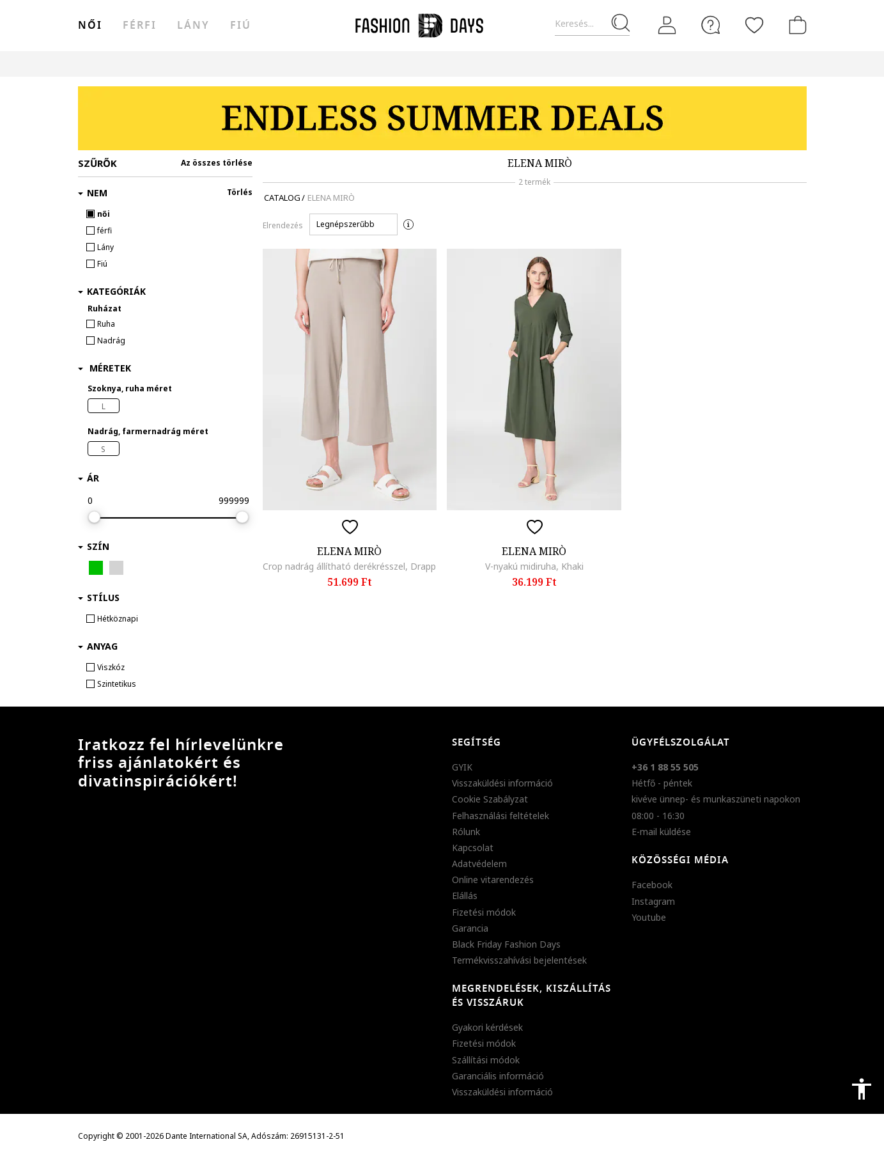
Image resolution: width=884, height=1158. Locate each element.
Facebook (652, 885)
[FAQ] (711, 25)
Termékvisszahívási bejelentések (519, 960)
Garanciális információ (498, 1076)
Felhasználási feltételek (500, 816)
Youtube (649, 917)
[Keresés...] (592, 24)
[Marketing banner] (442, 118)
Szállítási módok (486, 1060)
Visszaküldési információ (502, 783)
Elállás (464, 895)
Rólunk (466, 831)
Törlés (239, 192)
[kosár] (795, 25)
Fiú (240, 25)
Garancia (470, 928)
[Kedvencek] (754, 25)
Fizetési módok (484, 912)
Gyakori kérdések (487, 1027)
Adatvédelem (479, 863)
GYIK (462, 767)
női (90, 25)
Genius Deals (513, 64)
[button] (353, 224)
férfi (140, 25)
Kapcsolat (472, 847)
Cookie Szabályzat (490, 799)
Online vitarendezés (493, 879)
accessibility (861, 1089)
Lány (193, 25)
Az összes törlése (216, 162)
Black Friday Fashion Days (506, 944)
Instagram (653, 901)
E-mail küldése (661, 831)
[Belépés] (667, 25)
